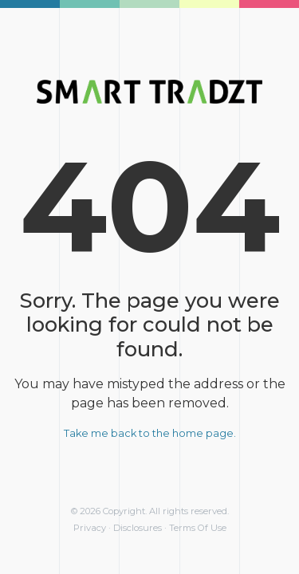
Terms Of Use (197, 527)
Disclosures (137, 527)
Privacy (89, 527)
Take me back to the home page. (150, 433)
